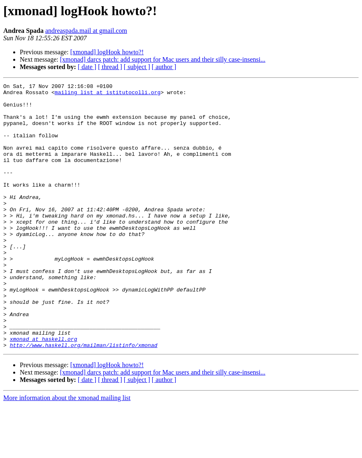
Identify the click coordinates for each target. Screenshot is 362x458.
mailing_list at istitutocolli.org (107, 94)
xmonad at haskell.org (43, 390)
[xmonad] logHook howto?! (107, 52)
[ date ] (87, 66)
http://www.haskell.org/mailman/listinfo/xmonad (84, 398)
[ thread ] (110, 66)
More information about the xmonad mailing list (66, 450)
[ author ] (164, 66)
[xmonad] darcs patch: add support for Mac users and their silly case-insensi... (162, 59)
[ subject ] (137, 66)
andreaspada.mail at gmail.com (86, 30)
